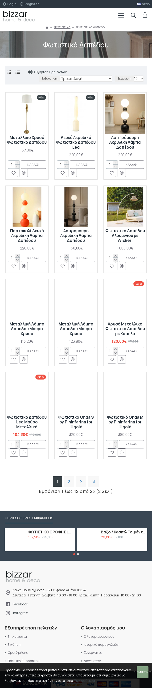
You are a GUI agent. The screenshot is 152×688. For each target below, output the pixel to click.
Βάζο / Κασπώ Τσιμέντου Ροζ (123, 532)
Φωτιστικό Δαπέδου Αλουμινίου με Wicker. (125, 235)
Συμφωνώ (142, 672)
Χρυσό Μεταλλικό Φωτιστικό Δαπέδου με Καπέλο (125, 329)
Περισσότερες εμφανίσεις (29, 518)
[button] (74, 554)
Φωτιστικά (62, 27)
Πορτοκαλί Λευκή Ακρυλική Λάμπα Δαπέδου (27, 235)
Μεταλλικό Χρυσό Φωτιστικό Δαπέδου (27, 140)
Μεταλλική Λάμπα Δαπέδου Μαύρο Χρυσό (27, 329)
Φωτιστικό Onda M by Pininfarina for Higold (125, 422)
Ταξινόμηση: (50, 78)
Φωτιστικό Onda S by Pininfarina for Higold (76, 422)
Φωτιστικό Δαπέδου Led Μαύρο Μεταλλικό (27, 422)
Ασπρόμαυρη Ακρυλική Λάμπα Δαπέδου (76, 235)
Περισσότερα (84, 680)
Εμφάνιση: (124, 78)
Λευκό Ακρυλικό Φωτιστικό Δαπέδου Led (76, 142)
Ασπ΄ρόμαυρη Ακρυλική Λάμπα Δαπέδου (125, 142)
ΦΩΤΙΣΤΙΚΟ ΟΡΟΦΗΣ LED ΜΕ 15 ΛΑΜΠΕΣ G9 (50, 532)
